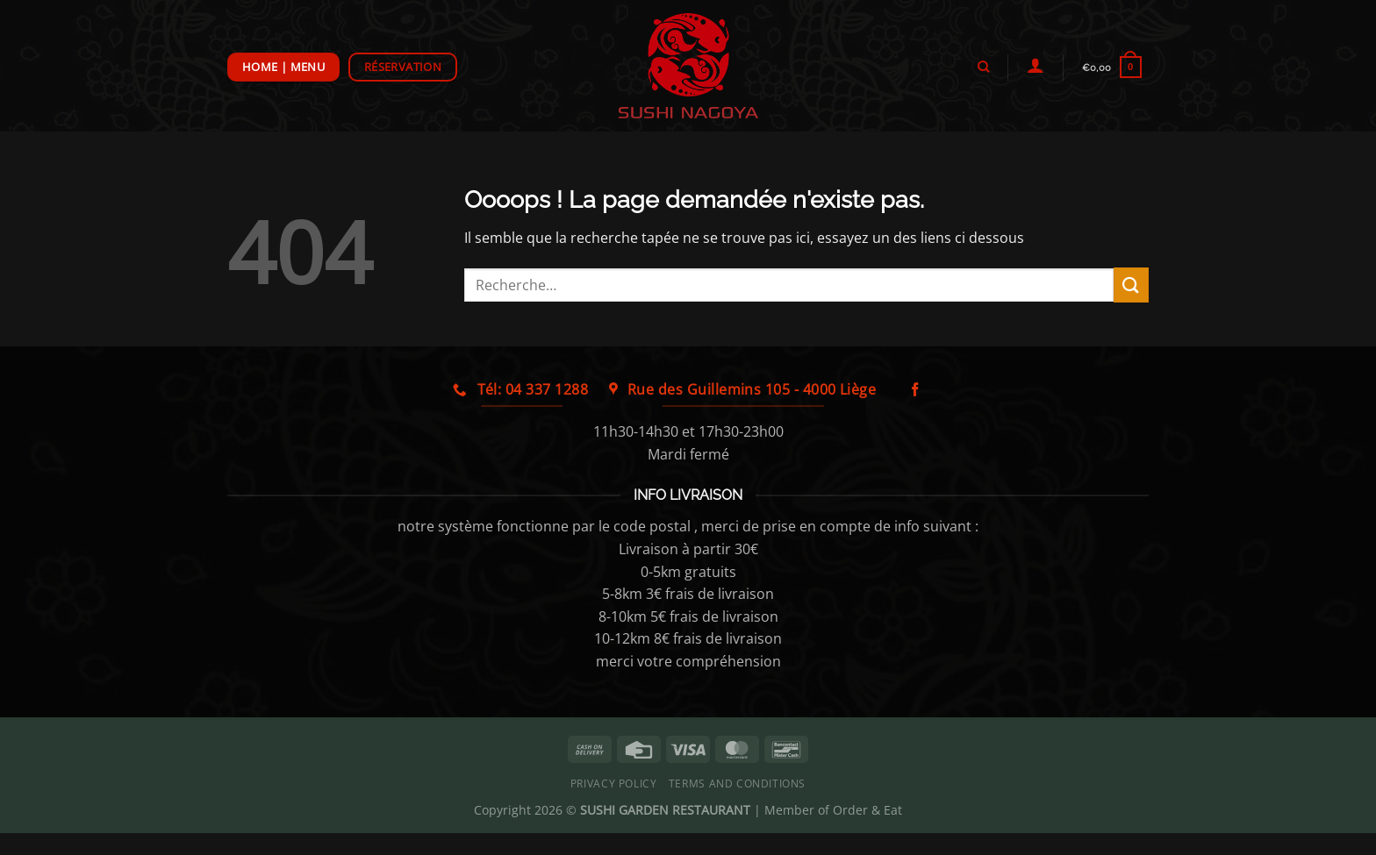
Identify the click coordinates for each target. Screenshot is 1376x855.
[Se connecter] (1035, 64)
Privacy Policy (613, 783)
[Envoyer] (1131, 284)
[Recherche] (983, 67)
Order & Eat (867, 810)
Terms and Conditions (737, 783)
